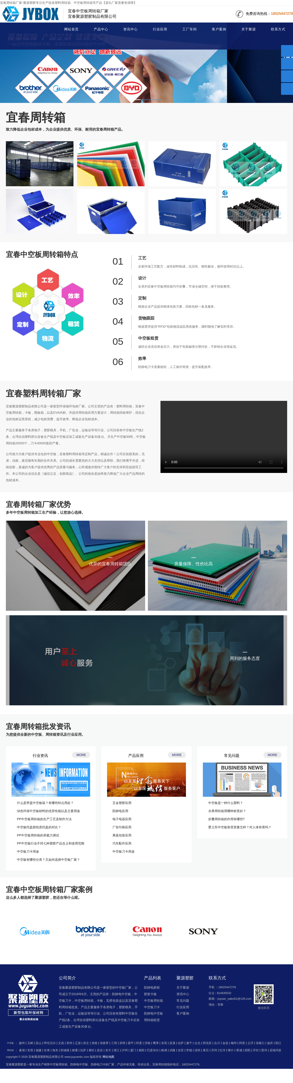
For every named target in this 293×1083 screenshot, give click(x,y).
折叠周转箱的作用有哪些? (226, 819)
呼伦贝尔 (50, 1043)
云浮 (250, 1043)
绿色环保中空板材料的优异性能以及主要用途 (48, 811)
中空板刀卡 (152, 1007)
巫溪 (172, 1043)
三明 (114, 1043)
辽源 (78, 1043)
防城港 (65, 1050)
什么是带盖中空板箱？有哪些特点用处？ (45, 803)
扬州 (22, 1043)
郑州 (69, 1043)
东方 (108, 1050)
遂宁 (189, 1043)
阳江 (278, 1043)
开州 (214, 1050)
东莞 (164, 1043)
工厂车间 (189, 29)
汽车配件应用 (121, 843)
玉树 (30, 1043)
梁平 (131, 1043)
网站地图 (108, 1056)
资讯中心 (130, 29)
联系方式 (278, 29)
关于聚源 (248, 29)
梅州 (234, 1043)
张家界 (104, 1043)
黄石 (206, 1050)
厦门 (133, 1050)
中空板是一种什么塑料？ (225, 803)
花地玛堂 (275, 1050)
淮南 (94, 1043)
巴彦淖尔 (153, 1050)
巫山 (38, 1043)
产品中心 (101, 29)
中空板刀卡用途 (28, 851)
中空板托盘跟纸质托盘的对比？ (39, 827)
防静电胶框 (152, 987)
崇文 (86, 1043)
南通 (75, 1050)
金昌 (225, 1043)
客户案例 (219, 29)
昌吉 (100, 1050)
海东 (55, 1050)
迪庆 (270, 1043)
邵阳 (247, 1050)
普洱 (264, 1050)
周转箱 (24, 30)
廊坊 (91, 1050)
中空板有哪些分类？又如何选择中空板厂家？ (48, 859)
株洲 (164, 1050)
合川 (217, 1043)
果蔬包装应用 (121, 835)
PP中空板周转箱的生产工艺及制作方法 (44, 819)
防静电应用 (120, 811)
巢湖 (22, 1050)
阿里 (242, 1043)
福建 (38, 1050)
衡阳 (141, 1050)
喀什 (231, 1050)
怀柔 (139, 1043)
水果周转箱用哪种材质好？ (227, 811)
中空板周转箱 (153, 1000)
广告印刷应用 (121, 827)
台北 (197, 1043)
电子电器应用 (121, 819)
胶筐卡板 (150, 994)
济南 (147, 1043)
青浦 (239, 1050)
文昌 (61, 1043)
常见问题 (182, 1000)
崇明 (122, 1043)
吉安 (181, 1050)
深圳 (197, 1050)
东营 (30, 1050)
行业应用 (160, 29)
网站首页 (71, 29)
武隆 (172, 1050)
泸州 (125, 1050)
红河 (222, 1050)
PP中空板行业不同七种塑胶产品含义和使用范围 (50, 843)
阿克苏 (207, 1043)
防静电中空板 (153, 1013)
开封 (256, 1050)
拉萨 (181, 1043)
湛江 (116, 1050)
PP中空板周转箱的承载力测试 (38, 835)
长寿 (47, 1050)
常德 (189, 1050)
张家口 (260, 1043)
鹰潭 (156, 1043)
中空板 (10, 1043)
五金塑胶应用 (121, 803)
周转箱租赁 (152, 1020)
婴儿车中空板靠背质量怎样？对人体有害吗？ (239, 827)
